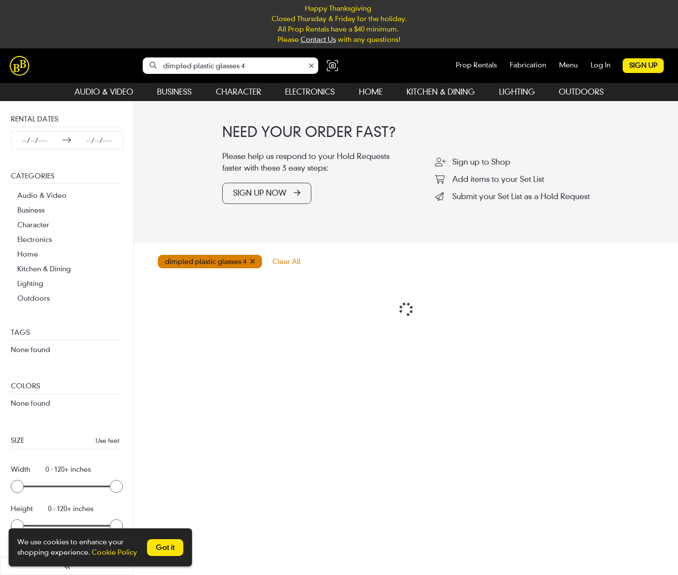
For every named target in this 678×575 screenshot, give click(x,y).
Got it (165, 547)
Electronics (310, 91)
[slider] (17, 486)
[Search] (153, 65)
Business (174, 91)
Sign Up (643, 65)
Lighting (517, 91)
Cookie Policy (114, 552)
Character (238, 91)
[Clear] (311, 66)
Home (371, 91)
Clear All (286, 261)
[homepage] (22, 65)
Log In (601, 65)
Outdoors (581, 91)
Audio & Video (103, 91)
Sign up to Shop (481, 162)
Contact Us (318, 39)
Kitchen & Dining (440, 91)
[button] (332, 65)
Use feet (107, 441)
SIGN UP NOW (267, 193)
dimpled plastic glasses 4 (210, 261)
